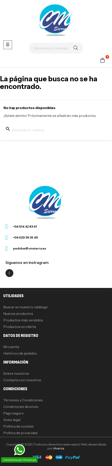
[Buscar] (56, 48)
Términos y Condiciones (23, 400)
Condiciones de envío (20, 406)
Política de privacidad (20, 433)
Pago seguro (13, 413)
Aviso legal (11, 419)
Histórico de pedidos (20, 353)
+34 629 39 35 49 (25, 237)
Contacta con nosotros (22, 380)
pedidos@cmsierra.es (29, 248)
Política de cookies (18, 426)
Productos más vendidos (23, 320)
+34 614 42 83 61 (25, 227)
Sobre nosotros (16, 373)
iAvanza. (59, 448)
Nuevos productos (18, 313)
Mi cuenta (11, 347)
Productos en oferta (19, 326)
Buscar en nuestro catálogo (25, 307)
